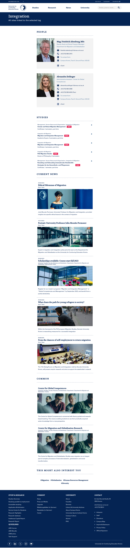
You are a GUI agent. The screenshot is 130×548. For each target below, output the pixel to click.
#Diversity (65, 483)
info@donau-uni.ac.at (101, 505)
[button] (74, 65)
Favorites (116, 1)
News (68, 7)
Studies (35, 7)
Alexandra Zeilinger (66, 76)
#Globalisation (56, 480)
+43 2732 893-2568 (64, 88)
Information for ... (16, 2)
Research (52, 7)
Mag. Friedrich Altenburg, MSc (70, 41)
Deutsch (98, 1)
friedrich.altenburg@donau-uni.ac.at (70, 50)
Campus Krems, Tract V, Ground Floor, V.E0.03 (73, 60)
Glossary (106, 1)
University (85, 7)
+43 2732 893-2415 (64, 53)
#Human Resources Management (75, 480)
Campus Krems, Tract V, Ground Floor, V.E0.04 (73, 99)
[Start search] (118, 7)
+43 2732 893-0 (99, 507)
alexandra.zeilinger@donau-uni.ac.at (70, 85)
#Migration (44, 480)
